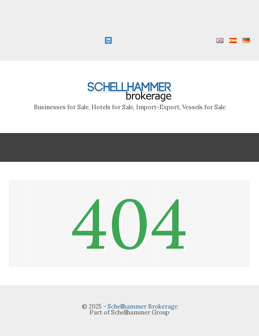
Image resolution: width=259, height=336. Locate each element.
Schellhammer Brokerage (142, 306)
